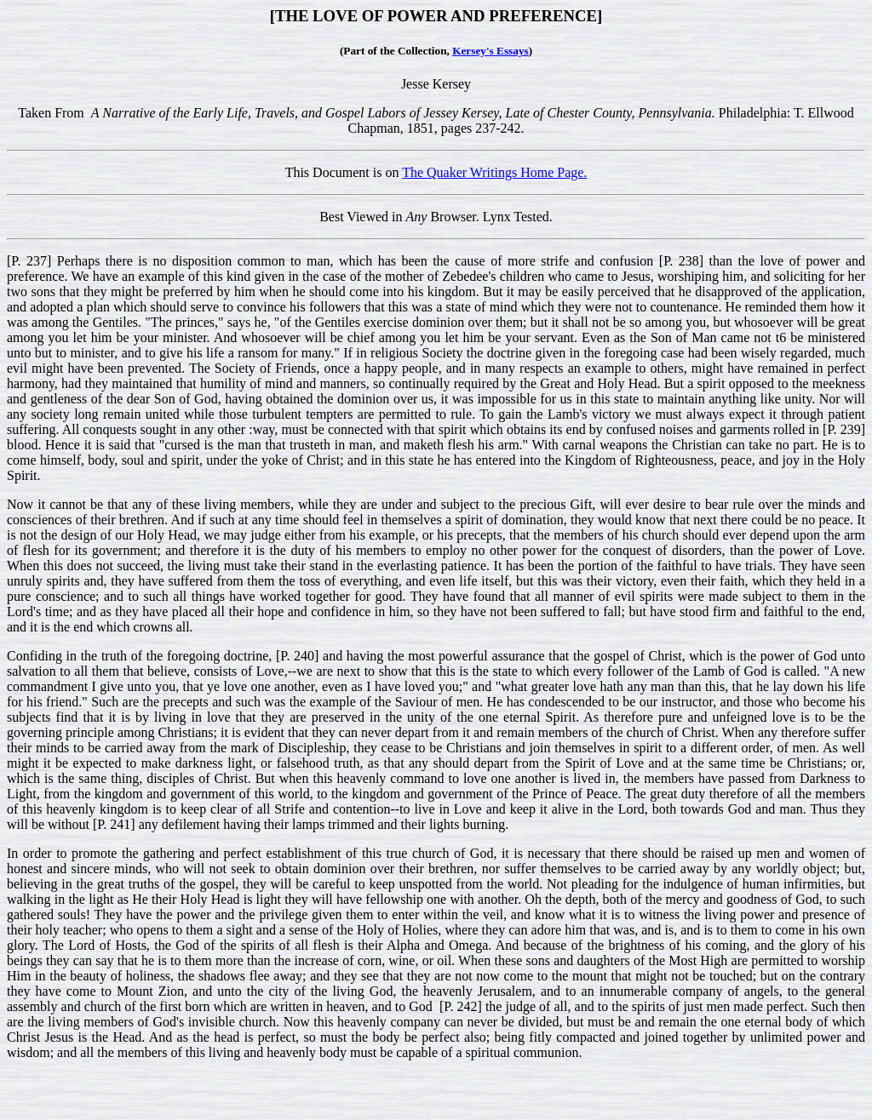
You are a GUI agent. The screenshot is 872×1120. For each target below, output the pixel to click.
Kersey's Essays (490, 50)
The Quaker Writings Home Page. (494, 172)
